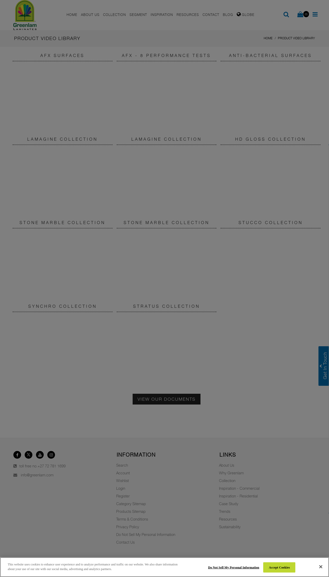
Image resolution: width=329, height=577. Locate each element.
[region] (164, 567)
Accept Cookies (279, 567)
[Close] (320, 566)
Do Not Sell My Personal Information (233, 567)
